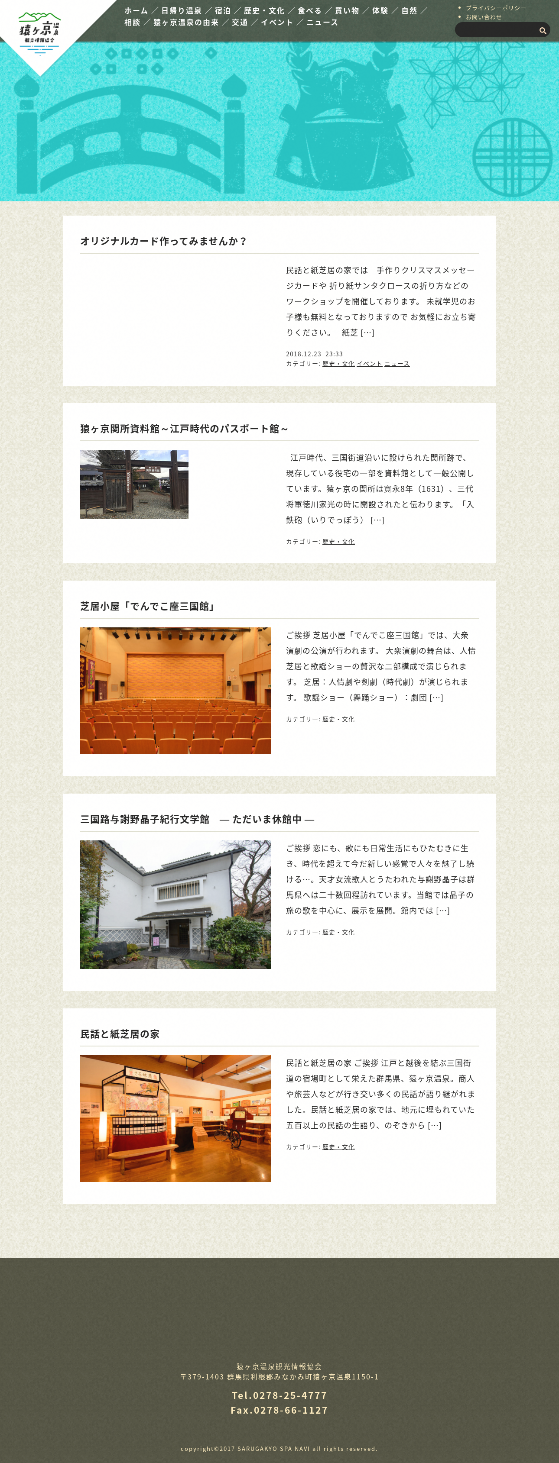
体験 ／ (386, 10)
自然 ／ (415, 10)
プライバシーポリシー (496, 7)
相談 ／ (138, 21)
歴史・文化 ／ (270, 10)
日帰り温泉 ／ (187, 10)
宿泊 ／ (228, 10)
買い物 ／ (352, 10)
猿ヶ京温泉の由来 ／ (191, 21)
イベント (370, 363)
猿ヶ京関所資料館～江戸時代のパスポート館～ (184, 428)
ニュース (322, 21)
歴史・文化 (338, 363)
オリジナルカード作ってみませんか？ (164, 240)
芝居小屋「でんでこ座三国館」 (149, 605)
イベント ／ (283, 21)
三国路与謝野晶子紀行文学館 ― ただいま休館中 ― (202, 818)
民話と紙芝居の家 (120, 1033)
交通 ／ (245, 21)
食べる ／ (315, 10)
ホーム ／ (141, 10)
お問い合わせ (484, 17)
